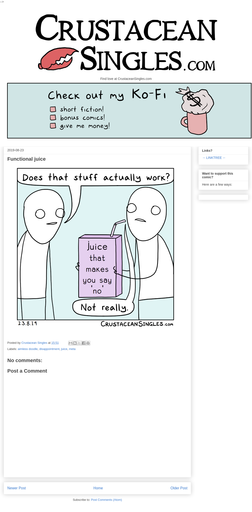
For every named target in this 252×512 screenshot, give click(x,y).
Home (98, 488)
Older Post (178, 488)
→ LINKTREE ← (214, 158)
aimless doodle (28, 349)
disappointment (49, 349)
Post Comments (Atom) (106, 499)
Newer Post (16, 488)
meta (72, 349)
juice (64, 349)
